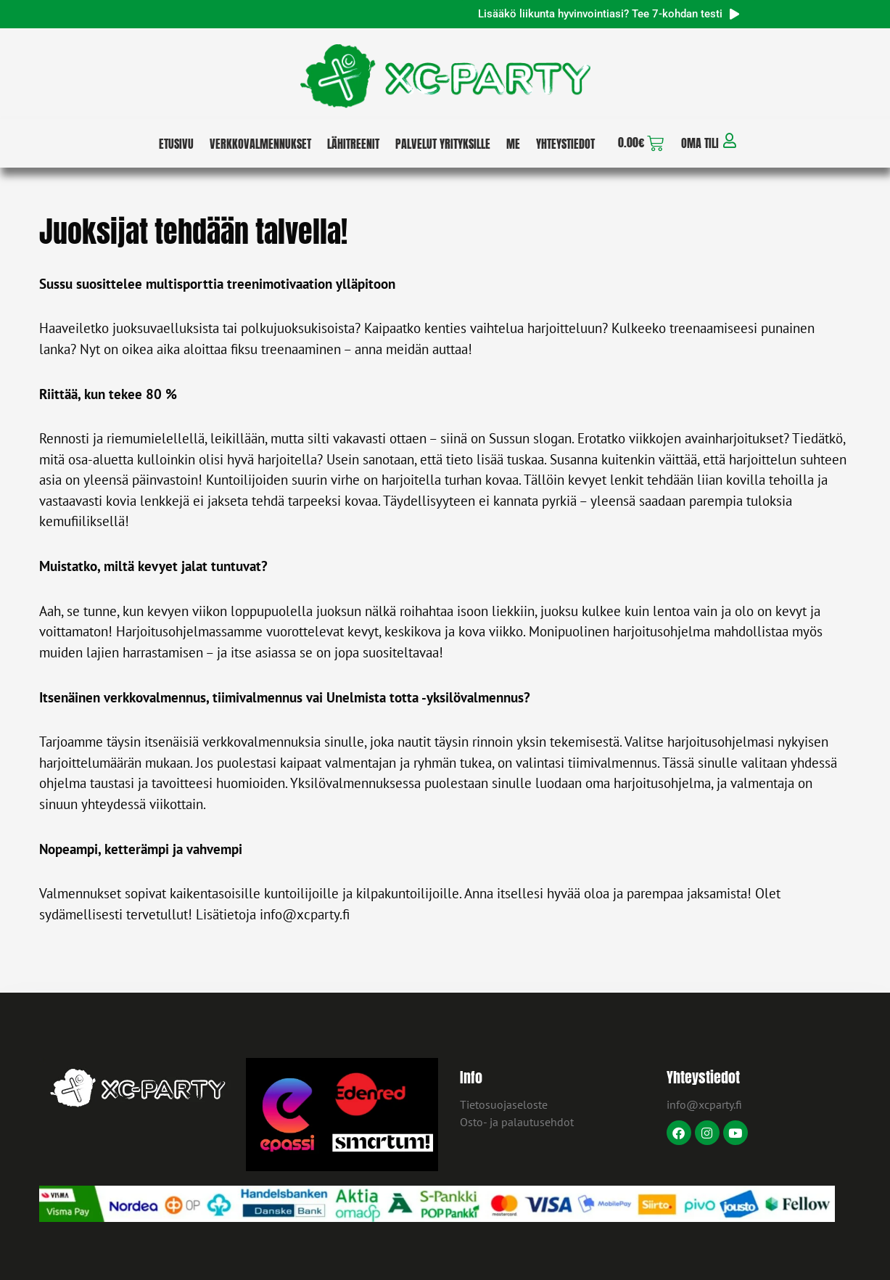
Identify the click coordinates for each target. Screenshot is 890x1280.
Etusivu (176, 143)
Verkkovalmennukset (260, 143)
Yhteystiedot (565, 143)
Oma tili (700, 143)
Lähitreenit (353, 143)
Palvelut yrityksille (442, 143)
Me (513, 143)
